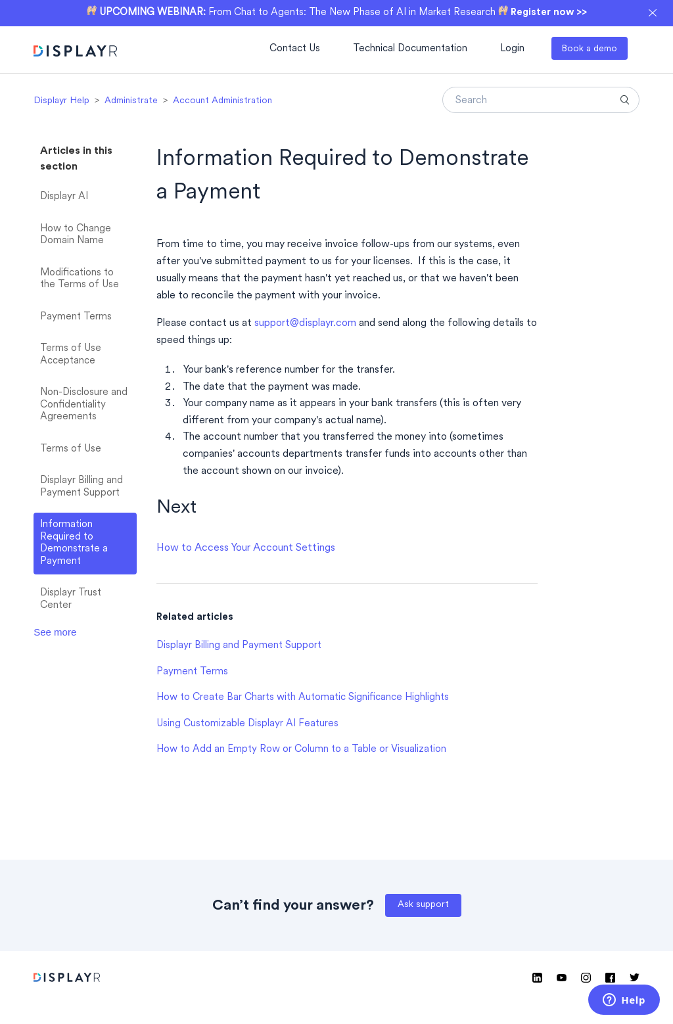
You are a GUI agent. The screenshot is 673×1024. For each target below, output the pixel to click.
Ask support (423, 905)
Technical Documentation (410, 49)
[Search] (540, 100)
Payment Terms (76, 317)
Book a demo (589, 49)
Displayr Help (61, 101)
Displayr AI (64, 197)
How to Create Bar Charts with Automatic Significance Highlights (302, 698)
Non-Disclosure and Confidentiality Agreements (84, 405)
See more (55, 632)
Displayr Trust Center (70, 599)
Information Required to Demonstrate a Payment (74, 543)
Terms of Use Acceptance (70, 355)
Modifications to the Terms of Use (79, 279)
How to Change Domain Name (75, 235)
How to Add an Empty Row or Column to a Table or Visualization (301, 750)
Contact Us (294, 49)
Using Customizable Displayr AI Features (247, 724)
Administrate (131, 101)
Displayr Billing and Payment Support (81, 487)
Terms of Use (70, 449)
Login (512, 49)
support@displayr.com (305, 323)
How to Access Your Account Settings (245, 548)
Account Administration (222, 101)
